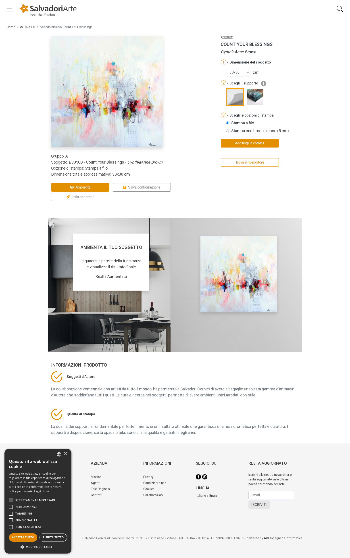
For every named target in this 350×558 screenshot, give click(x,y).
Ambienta (80, 187)
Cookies (148, 489)
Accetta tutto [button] (23, 537)
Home (11, 27)
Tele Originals (100, 489)
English (214, 495)
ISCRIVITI (259, 505)
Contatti (96, 495)
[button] (38, 547)
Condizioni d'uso (154, 483)
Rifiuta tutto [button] (53, 537)
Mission (96, 477)
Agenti (95, 483)
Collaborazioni (153, 495)
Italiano (201, 495)
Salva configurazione (141, 187)
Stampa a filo (242, 123)
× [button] (65, 454)
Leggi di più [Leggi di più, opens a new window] (41, 491)
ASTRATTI (27, 27)
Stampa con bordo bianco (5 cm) (260, 130)
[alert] (37, 501)
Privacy (148, 477)
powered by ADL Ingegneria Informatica (274, 538)
